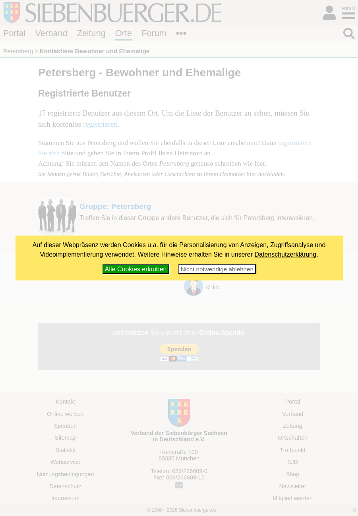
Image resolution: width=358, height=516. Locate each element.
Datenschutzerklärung (286, 254)
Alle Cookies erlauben (136, 269)
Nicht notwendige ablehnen (217, 269)
